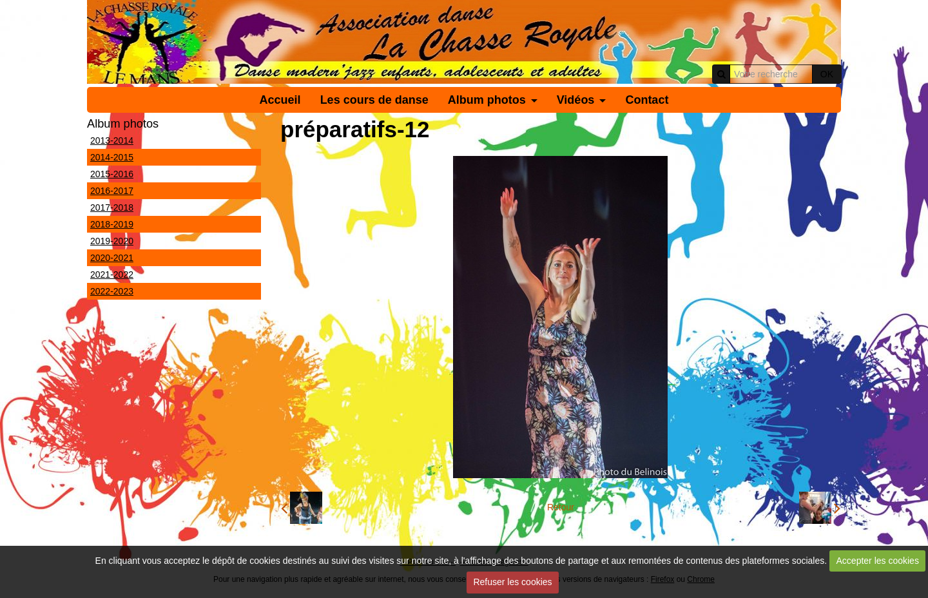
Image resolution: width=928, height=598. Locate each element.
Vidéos (576, 99)
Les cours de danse (374, 99)
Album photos (487, 99)
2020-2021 (111, 258)
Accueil (280, 99)
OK (826, 74)
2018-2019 (111, 224)
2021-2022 (111, 274)
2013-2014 (111, 140)
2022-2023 (111, 291)
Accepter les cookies (877, 560)
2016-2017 (111, 191)
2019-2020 (111, 241)
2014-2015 (111, 157)
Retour (560, 507)
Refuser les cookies (512, 582)
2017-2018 (111, 207)
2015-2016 (111, 174)
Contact (646, 99)
